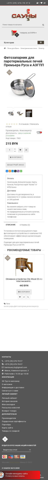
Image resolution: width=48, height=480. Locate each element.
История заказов (10, 401)
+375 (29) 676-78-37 (13, 361)
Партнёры (6, 425)
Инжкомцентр (25, 131)
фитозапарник (20, 306)
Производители (9, 418)
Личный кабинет (9, 398)
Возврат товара (9, 411)
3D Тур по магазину (11, 381)
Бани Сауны (15, 462)
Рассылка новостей (11, 408)
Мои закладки (8, 404)
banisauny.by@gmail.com (16, 367)
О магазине (7, 384)
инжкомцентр (33, 306)
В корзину (16, 157)
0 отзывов (23, 124)
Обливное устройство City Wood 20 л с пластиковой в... (24, 280)
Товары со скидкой (10, 431)
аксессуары (9, 306)
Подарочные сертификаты (14, 421)
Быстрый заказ (15, 165)
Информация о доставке (13, 387)
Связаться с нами (10, 391)
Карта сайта (7, 428)
